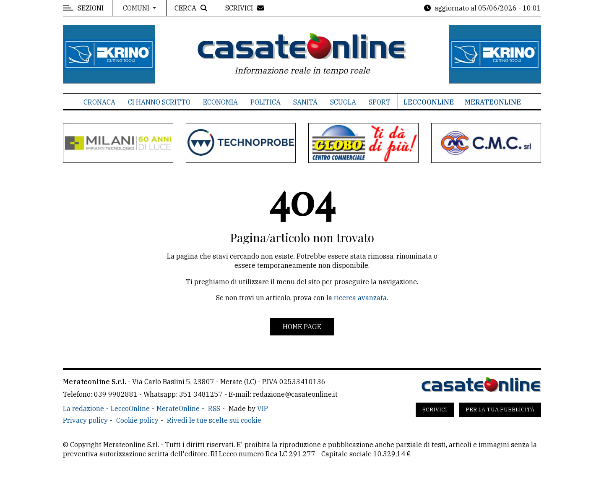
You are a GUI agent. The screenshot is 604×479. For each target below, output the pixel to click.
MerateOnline (493, 102)
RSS (214, 408)
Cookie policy (137, 420)
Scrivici (434, 409)
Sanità (305, 102)
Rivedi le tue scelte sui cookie (214, 420)
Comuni (137, 8)
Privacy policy (85, 420)
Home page (302, 326)
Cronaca (99, 102)
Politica (265, 102)
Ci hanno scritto (159, 102)
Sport (380, 102)
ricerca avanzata (360, 297)
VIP (262, 408)
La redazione (83, 408)
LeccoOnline (429, 102)
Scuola (343, 102)
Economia (220, 102)
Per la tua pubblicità (500, 409)
